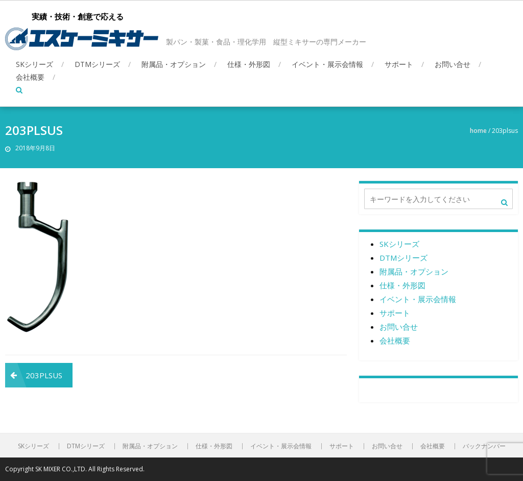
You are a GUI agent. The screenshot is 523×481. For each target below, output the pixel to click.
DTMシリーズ (97, 64)
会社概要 (30, 77)
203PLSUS (44, 375)
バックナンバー (484, 446)
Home (478, 130)
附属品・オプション (173, 64)
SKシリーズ (34, 64)
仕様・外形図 (248, 64)
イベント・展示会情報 (327, 64)
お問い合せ (452, 64)
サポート (399, 64)
